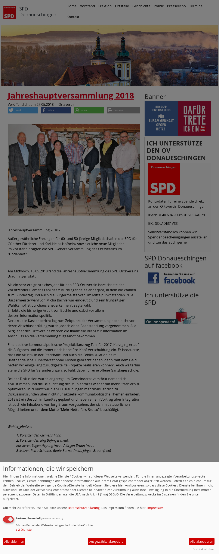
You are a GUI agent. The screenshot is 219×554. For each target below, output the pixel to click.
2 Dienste (24, 530)
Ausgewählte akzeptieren (107, 541)
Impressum (155, 508)
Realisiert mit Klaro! (203, 549)
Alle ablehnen (14, 541)
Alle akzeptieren (201, 541)
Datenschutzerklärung (84, 508)
